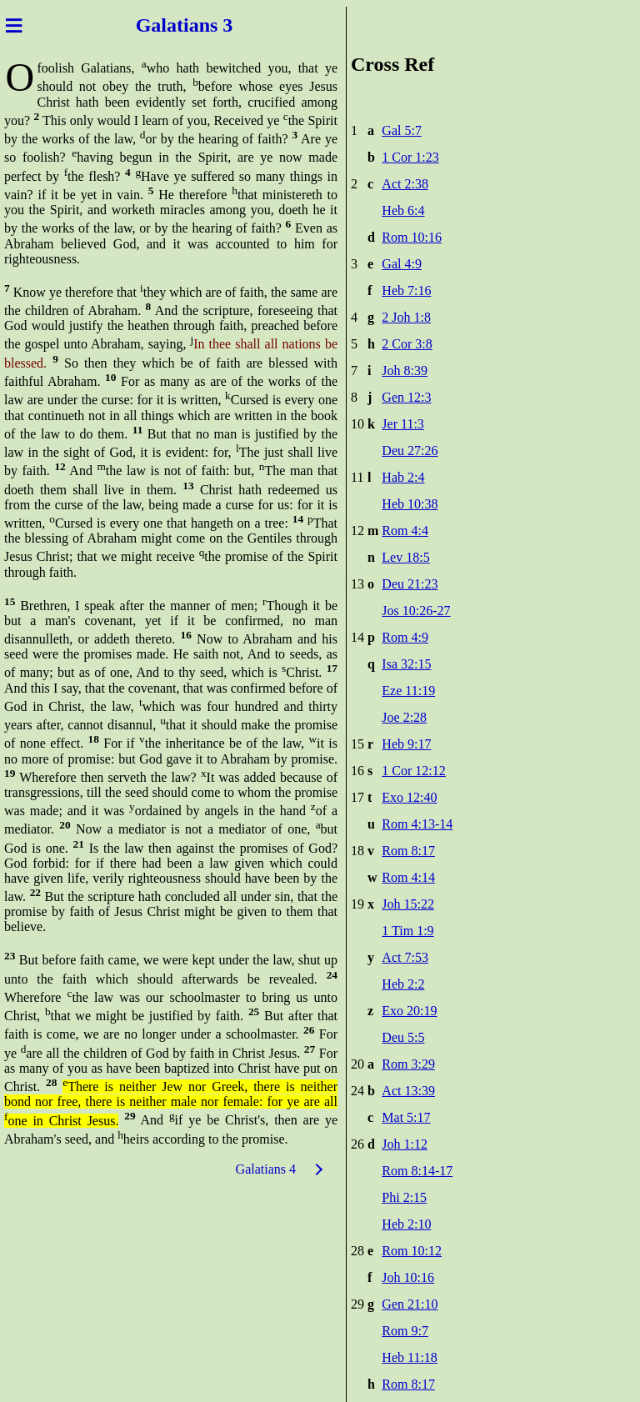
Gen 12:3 (406, 397)
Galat (159, 25)
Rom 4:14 (408, 877)
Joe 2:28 (404, 717)
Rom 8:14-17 (417, 1171)
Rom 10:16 (412, 237)
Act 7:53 (405, 957)
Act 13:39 (408, 1091)
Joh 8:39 (405, 370)
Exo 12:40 (409, 797)
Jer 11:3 (403, 424)
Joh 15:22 (408, 904)
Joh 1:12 (405, 1144)
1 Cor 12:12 (413, 771)
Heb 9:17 (406, 744)
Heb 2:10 (406, 1224)
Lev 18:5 (405, 557)
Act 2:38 (405, 184)
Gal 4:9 (402, 264)
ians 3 (207, 25)
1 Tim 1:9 (407, 931)
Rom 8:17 (408, 851)
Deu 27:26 (410, 450)
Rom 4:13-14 (417, 824)
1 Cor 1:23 (410, 157)
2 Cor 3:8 (407, 344)
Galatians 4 (266, 1169)
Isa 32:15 (406, 664)
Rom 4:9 (405, 637)
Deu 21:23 (410, 584)
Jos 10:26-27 (416, 610)
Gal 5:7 (402, 130)
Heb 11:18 (410, 1357)
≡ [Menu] (13, 25)
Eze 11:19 (408, 690)
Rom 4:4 (405, 530)
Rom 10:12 (412, 1251)
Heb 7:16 (406, 290)
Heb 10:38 (410, 504)
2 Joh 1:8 (406, 317)
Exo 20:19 (409, 1011)
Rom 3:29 (408, 1064)
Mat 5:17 (406, 1117)
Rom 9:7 (405, 1331)
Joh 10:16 (408, 1277)
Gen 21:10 (410, 1304)
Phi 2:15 (404, 1197)
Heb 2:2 (403, 984)
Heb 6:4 (403, 210)
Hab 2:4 (403, 477)
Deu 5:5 (403, 1037)
